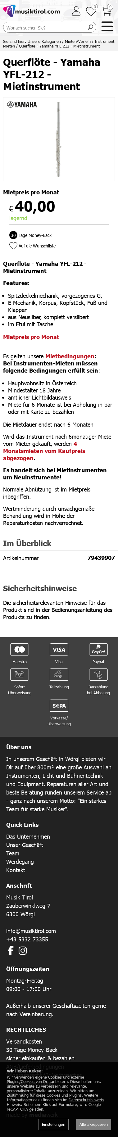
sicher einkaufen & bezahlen (40, 1058)
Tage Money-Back (30, 235)
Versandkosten (24, 1041)
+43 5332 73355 (27, 939)
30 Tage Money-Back (31, 1049)
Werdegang (20, 861)
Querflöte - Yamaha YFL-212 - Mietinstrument (59, 45)
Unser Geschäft (24, 844)
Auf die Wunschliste (37, 246)
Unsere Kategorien (44, 41)
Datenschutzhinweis (86, 1099)
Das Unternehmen (28, 836)
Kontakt (15, 869)
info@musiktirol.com (31, 930)
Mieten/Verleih (78, 41)
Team (12, 853)
